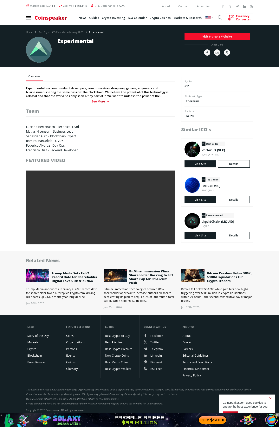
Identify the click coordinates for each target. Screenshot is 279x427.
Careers (188, 349)
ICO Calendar (137, 18)
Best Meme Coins (116, 362)
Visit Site (200, 164)
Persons (71, 349)
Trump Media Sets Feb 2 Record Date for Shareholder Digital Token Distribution (74, 277)
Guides (94, 18)
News (82, 18)
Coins (70, 336)
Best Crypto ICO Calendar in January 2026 (60, 32)
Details (233, 164)
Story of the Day (38, 336)
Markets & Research (187, 18)
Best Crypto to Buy (117, 336)
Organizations (75, 342)
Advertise (203, 6)
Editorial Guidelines (196, 355)
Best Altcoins (113, 342)
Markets (32, 342)
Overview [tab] (34, 76)
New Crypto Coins (117, 355)
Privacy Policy (192, 375)
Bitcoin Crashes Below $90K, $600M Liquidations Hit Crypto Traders (229, 277)
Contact (183, 6)
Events (70, 355)
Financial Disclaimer (196, 369)
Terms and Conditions (197, 362)
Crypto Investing (113, 18)
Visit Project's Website (217, 36)
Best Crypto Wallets (118, 369)
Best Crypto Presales (118, 349)
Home (29, 32)
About (166, 6)
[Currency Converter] (239, 17)
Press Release (36, 362)
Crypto (31, 349)
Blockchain (34, 355)
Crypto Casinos (160, 18)
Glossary (72, 369)
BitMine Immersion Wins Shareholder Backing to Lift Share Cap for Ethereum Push (151, 277)
